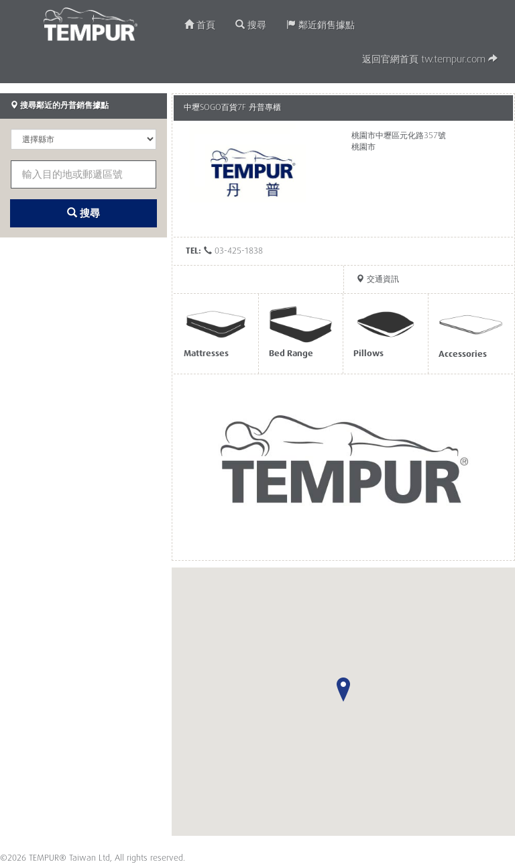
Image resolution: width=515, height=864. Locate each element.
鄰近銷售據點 (320, 25)
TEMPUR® (90, 24)
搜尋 (250, 25)
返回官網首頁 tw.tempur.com (430, 59)
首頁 (199, 25)
